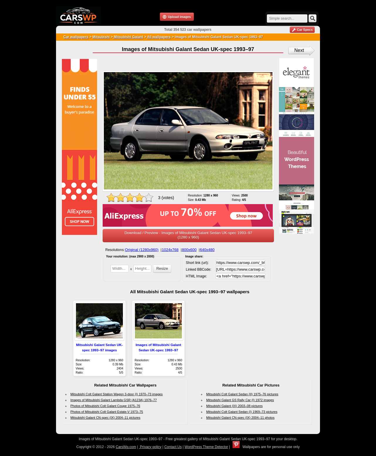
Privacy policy (150, 447)
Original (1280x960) (141, 250)
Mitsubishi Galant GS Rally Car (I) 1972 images (240, 400)
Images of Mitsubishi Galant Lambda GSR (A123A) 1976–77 (113, 400)
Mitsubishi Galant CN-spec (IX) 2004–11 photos (240, 417)
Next (299, 50)
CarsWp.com (126, 447)
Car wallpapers (75, 37)
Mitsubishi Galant (128, 37)
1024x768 (170, 250)
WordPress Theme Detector (206, 447)
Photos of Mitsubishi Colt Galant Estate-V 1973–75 (106, 411)
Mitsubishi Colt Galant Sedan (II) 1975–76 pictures (242, 394)
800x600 (189, 250)
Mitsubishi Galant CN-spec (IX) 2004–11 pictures (105, 417)
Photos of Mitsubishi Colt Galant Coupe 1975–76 (105, 406)
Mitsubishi (101, 37)
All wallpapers (159, 37)
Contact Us (173, 447)
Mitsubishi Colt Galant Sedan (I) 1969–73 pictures (241, 411)
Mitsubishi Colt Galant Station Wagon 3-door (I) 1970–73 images (116, 394)
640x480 (207, 250)
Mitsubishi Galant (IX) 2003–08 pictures (234, 406)
